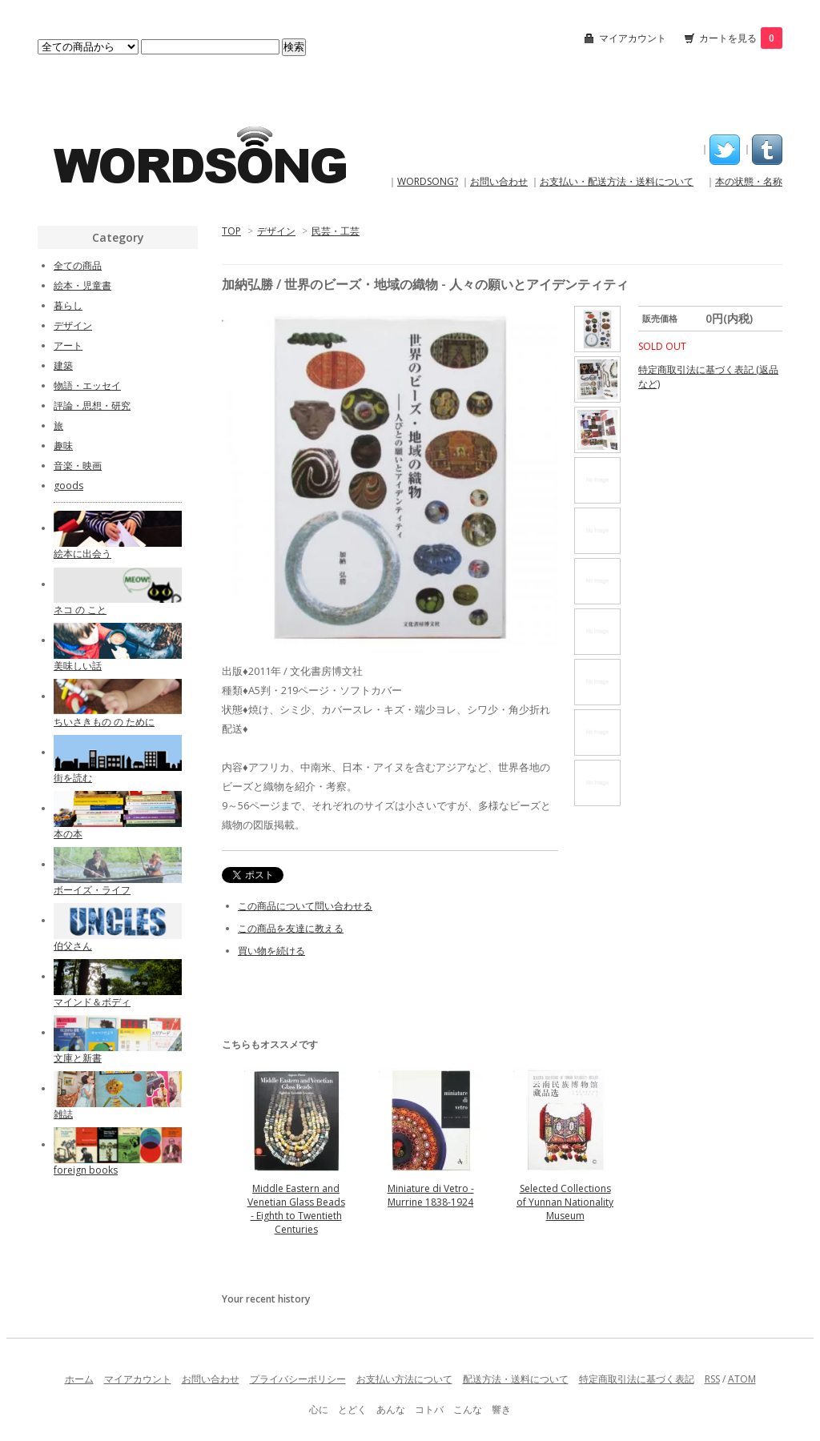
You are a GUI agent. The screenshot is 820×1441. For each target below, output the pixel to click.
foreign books (86, 1170)
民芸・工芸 (336, 231)
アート (68, 345)
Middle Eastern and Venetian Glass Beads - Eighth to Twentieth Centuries (296, 1209)
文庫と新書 (78, 1058)
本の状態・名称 (748, 181)
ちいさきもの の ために (104, 722)
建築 (63, 365)
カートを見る (740, 38)
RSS (712, 1379)
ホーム (79, 1379)
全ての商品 (78, 265)
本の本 (68, 834)
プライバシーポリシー (298, 1379)
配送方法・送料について (516, 1379)
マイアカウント (632, 38)
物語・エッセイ (87, 385)
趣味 (63, 445)
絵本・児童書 (82, 285)
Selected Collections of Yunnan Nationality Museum (565, 1202)
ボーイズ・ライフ (92, 890)
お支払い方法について (404, 1379)
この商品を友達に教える (291, 928)
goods (68, 485)
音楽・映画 (78, 465)
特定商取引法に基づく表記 (636, 1379)
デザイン (276, 231)
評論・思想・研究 (92, 405)
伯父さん (73, 946)
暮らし (68, 305)
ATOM (742, 1379)
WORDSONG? (427, 181)
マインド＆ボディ (92, 1002)
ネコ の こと (80, 609)
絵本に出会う (82, 553)
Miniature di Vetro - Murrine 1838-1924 (431, 1195)
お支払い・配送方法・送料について (616, 181)
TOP (231, 231)
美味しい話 (78, 665)
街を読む (73, 778)
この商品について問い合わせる (305, 906)
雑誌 (63, 1114)
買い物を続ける (271, 950)
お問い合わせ (499, 181)
